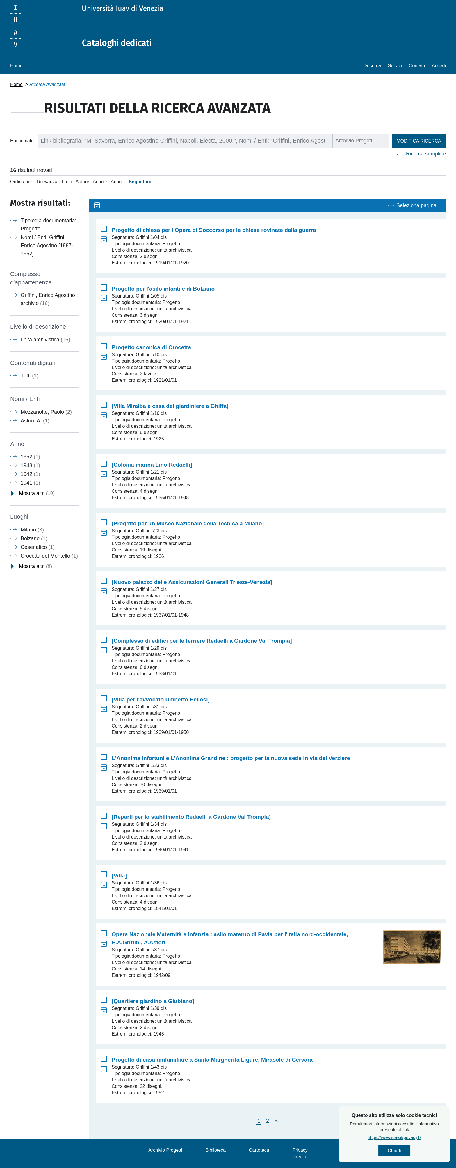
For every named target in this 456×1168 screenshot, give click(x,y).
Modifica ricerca (418, 141)
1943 (30, 465)
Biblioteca (216, 1150)
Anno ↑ (100, 181)
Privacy (299, 1150)
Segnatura (140, 181)
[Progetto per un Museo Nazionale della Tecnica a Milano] (188, 523)
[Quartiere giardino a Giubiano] (153, 1001)
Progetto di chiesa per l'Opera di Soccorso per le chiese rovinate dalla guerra (214, 230)
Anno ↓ (118, 181)
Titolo (66, 181)
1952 (30, 457)
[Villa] (119, 876)
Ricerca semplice (426, 154)
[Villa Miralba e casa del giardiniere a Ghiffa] (170, 406)
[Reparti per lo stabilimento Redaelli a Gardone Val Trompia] (191, 817)
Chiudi (414, 1150)
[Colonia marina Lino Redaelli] (152, 465)
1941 (30, 483)
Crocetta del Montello (49, 556)
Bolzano (34, 538)
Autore (82, 181)
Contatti (417, 65)
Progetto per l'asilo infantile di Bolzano (163, 289)
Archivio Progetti (165, 1150)
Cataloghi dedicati (117, 43)
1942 (30, 474)
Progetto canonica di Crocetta (151, 347)
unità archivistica (45, 340)
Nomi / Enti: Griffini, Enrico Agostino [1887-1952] (47, 245)
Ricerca (373, 65)
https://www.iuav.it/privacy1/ (414, 1137)
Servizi (395, 65)
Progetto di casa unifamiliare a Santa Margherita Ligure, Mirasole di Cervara (212, 1060)
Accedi (439, 65)
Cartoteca (259, 1150)
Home (16, 65)
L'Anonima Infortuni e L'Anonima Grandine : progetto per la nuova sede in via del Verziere (231, 758)
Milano (32, 530)
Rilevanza (47, 181)
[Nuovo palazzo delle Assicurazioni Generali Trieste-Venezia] (192, 582)
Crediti (299, 1156)
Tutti (29, 376)
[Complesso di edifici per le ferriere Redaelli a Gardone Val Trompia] (202, 641)
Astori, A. (35, 421)
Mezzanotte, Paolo (46, 412)
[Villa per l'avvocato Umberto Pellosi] (161, 699)
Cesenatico (38, 547)
